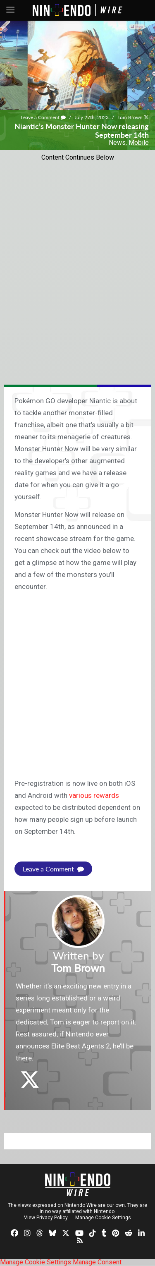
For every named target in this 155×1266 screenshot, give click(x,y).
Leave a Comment (43, 117)
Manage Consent (97, 1262)
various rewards (94, 795)
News (117, 142)
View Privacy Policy (46, 1218)
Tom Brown (130, 117)
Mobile (139, 142)
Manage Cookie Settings (103, 1218)
